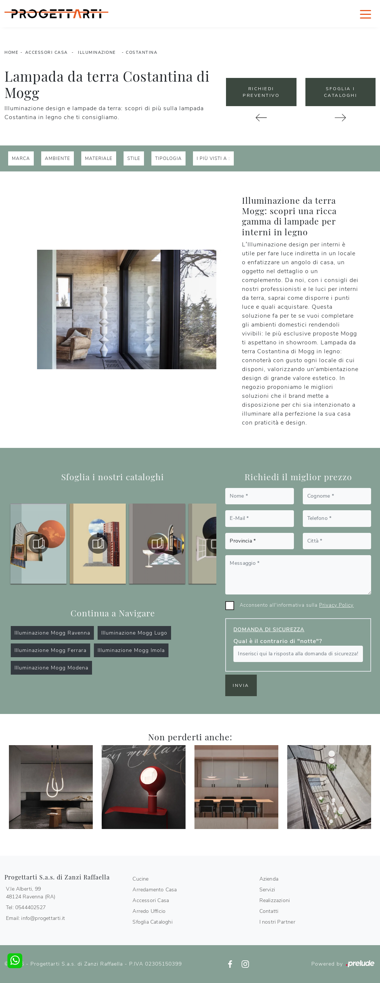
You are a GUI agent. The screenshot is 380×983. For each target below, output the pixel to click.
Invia (241, 685)
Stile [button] (133, 158)
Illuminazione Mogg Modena (51, 667)
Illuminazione (97, 52)
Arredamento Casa (154, 889)
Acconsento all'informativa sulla (297, 605)
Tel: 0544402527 (26, 907)
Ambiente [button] (57, 158)
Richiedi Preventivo (261, 92)
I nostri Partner (277, 921)
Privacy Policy (336, 605)
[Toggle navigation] (366, 14)
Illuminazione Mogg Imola (131, 650)
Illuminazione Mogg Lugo (134, 632)
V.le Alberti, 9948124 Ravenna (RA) (31, 892)
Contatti (269, 911)
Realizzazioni (274, 900)
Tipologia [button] (168, 158)
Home (11, 52)
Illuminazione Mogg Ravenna (52, 632)
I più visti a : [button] (213, 158)
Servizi (267, 889)
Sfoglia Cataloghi (152, 921)
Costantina (141, 52)
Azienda (268, 878)
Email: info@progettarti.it (35, 918)
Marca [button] (21, 158)
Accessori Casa (46, 52)
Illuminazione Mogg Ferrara (50, 650)
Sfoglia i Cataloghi (340, 92)
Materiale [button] (98, 158)
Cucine (140, 878)
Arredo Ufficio (149, 911)
